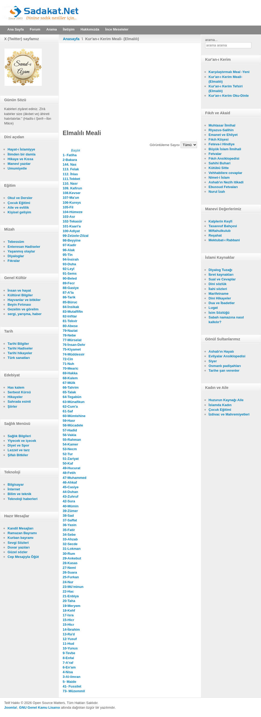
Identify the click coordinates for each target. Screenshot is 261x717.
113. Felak (71, 169)
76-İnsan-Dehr (74, 345)
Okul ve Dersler (20, 198)
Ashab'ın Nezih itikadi (226, 182)
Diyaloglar (16, 256)
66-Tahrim (71, 387)
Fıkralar (14, 261)
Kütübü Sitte (219, 168)
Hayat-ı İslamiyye (21, 149)
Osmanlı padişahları (225, 366)
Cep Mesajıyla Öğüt (23, 557)
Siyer (213, 361)
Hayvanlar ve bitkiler (24, 300)
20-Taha (69, 601)
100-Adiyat (71, 231)
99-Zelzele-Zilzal (75, 236)
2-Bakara (70, 160)
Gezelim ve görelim (23, 309)
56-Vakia (69, 435)
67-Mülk (69, 383)
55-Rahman (72, 440)
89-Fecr (69, 283)
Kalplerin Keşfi (220, 221)
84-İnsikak (71, 307)
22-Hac (68, 591)
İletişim (69, 29)
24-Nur (68, 582)
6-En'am (69, 667)
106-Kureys (72, 202)
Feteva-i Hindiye (222, 144)
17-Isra (68, 615)
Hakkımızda (90, 29)
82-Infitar (70, 316)
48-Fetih (69, 473)
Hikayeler (15, 397)
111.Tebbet (71, 179)
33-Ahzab (70, 539)
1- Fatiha (69, 155)
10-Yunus (70, 648)
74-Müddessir (74, 354)
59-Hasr (69, 421)
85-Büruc (70, 302)
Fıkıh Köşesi (219, 139)
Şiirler (12, 406)
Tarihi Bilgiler (18, 344)
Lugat (213, 308)
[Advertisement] (130, 81)
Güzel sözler (18, 552)
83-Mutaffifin (73, 312)
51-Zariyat (71, 459)
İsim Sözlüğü (219, 313)
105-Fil (68, 207)
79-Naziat (70, 331)
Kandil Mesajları (20, 528)
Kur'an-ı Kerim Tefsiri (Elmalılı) (226, 88)
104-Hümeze (72, 212)
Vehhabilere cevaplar (225, 173)
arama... (211, 40)
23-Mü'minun (73, 587)
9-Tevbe (69, 653)
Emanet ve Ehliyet (223, 135)
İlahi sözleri (218, 289)
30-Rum (69, 554)
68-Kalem (70, 378)
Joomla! (10, 707)
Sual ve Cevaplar (222, 279)
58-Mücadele (73, 425)
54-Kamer (70, 444)
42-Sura (69, 501)
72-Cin (68, 359)
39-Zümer (70, 511)
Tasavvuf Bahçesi (223, 226)
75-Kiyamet (72, 349)
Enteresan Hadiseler (24, 247)
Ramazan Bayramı (22, 533)
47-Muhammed (74, 478)
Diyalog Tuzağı (220, 270)
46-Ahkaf (70, 482)
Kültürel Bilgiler (20, 295)
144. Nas (69, 164)
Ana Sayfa (15, 29)
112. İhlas (70, 174)
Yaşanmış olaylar (21, 251)
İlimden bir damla (21, 154)
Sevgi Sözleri (18, 543)
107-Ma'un (71, 198)
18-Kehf (69, 610)
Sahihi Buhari (219, 163)
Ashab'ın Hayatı (221, 351)
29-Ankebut (72, 558)
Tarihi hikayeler (20, 353)
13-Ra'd (69, 634)
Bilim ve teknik (19, 494)
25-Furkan (71, 577)
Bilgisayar (16, 484)
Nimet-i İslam (219, 177)
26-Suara (70, 572)
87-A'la (68, 292)
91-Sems (69, 273)
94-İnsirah (71, 259)
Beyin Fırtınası (19, 304)
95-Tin (68, 255)
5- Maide (69, 682)
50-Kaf (68, 463)
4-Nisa (68, 672)
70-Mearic (70, 368)
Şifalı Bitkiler (18, 455)
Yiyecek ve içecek (22, 441)
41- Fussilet (72, 686)
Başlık (75, 150)
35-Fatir (69, 530)
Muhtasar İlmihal (222, 125)
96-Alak (69, 250)
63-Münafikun (74, 402)
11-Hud (68, 644)
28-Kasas (70, 563)
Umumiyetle (17, 168)
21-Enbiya (71, 596)
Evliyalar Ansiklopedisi (227, 356)
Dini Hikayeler (220, 298)
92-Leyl (68, 269)
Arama (51, 29)
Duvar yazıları (19, 547)
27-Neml (69, 568)
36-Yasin (69, 525)
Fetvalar (215, 154)
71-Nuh (68, 364)
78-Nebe (69, 335)
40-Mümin (71, 506)
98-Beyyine (72, 240)
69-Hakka (70, 373)
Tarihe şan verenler (224, 370)
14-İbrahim (71, 629)
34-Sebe (69, 535)
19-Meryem (71, 606)
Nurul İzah (217, 192)
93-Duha (69, 264)
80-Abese (70, 326)
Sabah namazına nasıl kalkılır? (226, 319)
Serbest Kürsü (19, 392)
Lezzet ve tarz (19, 450)
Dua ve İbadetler (222, 303)
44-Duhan (70, 492)
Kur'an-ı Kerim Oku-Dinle (229, 96)
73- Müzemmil (74, 691)
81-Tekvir (70, 321)
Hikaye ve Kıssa (20, 159)
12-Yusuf (70, 639)
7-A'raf (68, 663)
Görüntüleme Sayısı (165, 145)
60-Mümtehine (74, 416)
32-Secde (70, 544)
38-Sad (68, 515)
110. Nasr (70, 183)
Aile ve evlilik (18, 207)
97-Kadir (69, 245)
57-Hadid (70, 430)
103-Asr (69, 217)
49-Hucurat (71, 468)
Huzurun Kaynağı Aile (226, 400)
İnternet (14, 489)
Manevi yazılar (19, 164)
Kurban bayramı (20, 538)
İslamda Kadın (220, 405)
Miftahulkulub (220, 231)
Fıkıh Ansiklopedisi (224, 158)
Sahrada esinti (19, 401)
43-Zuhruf (70, 496)
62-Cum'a (70, 406)
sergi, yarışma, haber (24, 314)
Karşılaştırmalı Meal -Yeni (229, 72)
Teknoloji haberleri (23, 499)
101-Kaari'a (72, 226)
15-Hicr (68, 620)
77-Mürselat (72, 340)
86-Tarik (69, 297)
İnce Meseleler (116, 29)
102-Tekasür (72, 221)
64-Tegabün (72, 397)
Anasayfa (71, 39)
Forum (35, 29)
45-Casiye (71, 487)
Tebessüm (16, 242)
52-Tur (68, 454)
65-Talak (69, 392)
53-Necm (70, 449)
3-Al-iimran (71, 677)
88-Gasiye (71, 288)
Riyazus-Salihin (221, 130)
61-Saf (68, 411)
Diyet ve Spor (18, 445)
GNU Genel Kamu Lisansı (39, 707)
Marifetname (219, 294)
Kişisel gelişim (19, 212)
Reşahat (215, 235)
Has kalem (16, 387)
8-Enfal (68, 658)
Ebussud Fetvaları (223, 187)
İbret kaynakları (221, 274)
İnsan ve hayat (19, 290)
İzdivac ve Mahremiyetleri (229, 414)
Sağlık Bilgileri (19, 436)
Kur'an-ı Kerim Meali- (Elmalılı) (225, 79)
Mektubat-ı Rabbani (224, 240)
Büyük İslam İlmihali (225, 149)
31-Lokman (72, 549)
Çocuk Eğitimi (19, 203)
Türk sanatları (19, 358)
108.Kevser (72, 193)
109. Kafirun (72, 188)
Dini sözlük (218, 284)
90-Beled (70, 278)
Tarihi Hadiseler (20, 348)
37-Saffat (70, 520)
